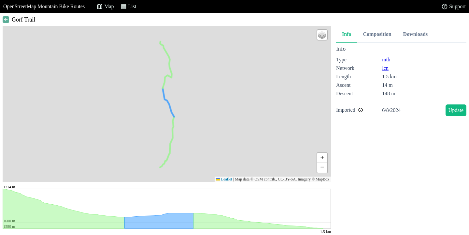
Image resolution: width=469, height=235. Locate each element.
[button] (322, 35)
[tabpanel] (401, 82)
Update (455, 110)
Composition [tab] (377, 34)
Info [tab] (346, 34)
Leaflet (224, 179)
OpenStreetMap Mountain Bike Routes (44, 6)
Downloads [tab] (415, 34)
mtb (386, 59)
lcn (385, 68)
